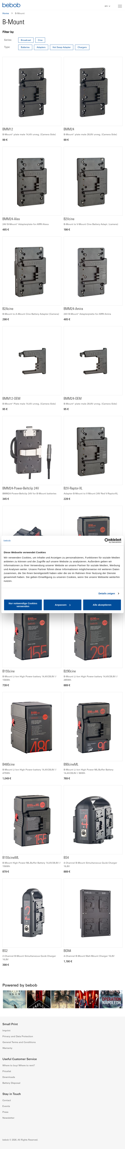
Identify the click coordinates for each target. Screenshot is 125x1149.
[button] (108, 6)
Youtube (19, 1127)
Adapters (41, 47)
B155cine (8, 671)
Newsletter (8, 1117)
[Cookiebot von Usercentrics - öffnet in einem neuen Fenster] (107, 540)
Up (116, 1144)
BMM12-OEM (11, 399)
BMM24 (69, 129)
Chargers (82, 47)
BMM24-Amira (73, 309)
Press (5, 1112)
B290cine (70, 671)
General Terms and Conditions (19, 1042)
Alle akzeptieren (102, 604)
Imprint (6, 1030)
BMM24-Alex (11, 219)
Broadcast (26, 40)
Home (5, 13)
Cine (40, 40)
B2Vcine (69, 219)
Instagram (12, 1127)
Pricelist (6, 1071)
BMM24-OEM (73, 399)
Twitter (26, 1127)
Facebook (5, 1127)
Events (6, 1106)
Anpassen (62, 604)
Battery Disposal (11, 1082)
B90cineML (71, 765)
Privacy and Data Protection (17, 1036)
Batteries (25, 47)
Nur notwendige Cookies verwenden (23, 605)
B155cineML (10, 858)
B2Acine (7, 309)
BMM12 (7, 129)
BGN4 (67, 951)
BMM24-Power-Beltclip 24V (20, 488)
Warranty (7, 1048)
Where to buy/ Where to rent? (18, 1065)
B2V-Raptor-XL (73, 488)
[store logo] (11, 5)
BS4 (66, 858)
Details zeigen (106, 593)
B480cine (8, 765)
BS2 (5, 951)
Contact (6, 1100)
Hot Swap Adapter (62, 47)
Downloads (8, 1077)
